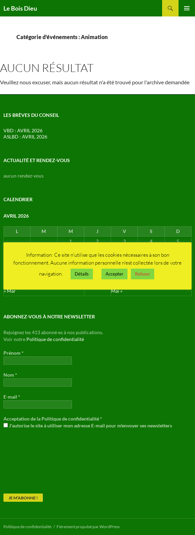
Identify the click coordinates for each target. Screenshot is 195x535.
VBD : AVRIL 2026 (22, 130)
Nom (10, 375)
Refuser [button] (142, 274)
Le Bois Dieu (20, 8)
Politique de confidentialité (55, 339)
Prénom (13, 353)
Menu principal (187, 8)
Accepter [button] (114, 274)
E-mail (11, 397)
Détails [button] (82, 274)
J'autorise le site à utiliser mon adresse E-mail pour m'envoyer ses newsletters (87, 425)
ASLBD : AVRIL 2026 (25, 136)
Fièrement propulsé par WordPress (88, 526)
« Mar (10, 291)
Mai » (116, 291)
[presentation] (31, 460)
